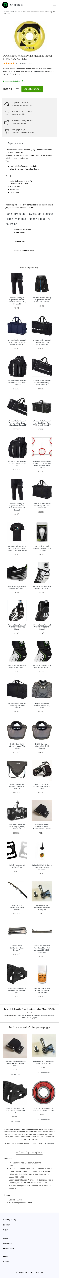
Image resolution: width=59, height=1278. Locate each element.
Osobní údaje (8, 1248)
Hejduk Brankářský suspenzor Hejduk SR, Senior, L (17, 786)
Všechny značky (9, 1220)
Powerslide (39, 71)
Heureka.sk (18, 12)
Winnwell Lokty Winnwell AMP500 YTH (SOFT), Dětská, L (42, 627)
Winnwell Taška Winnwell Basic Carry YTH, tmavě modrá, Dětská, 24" (17, 342)
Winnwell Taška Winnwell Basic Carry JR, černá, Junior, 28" (17, 706)
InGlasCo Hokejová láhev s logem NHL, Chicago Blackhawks (42, 867)
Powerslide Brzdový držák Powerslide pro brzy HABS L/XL (17, 990)
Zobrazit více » (15, 74)
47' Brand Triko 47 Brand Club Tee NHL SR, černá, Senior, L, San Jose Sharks (17, 548)
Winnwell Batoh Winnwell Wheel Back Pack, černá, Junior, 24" (17, 382)
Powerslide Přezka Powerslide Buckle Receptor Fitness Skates (42, 827)
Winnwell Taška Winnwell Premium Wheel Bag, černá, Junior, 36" (42, 382)
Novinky (6, 1225)
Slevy (5, 1230)
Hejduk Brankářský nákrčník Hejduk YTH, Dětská (17, 746)
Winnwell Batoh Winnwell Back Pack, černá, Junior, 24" (17, 463)
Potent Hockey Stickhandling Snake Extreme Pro (17, 948)
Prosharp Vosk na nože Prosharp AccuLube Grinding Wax (42, 990)
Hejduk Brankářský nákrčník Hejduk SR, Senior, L (42, 746)
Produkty (11, 12)
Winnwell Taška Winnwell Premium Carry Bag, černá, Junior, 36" (42, 342)
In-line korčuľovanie (33, 1015)
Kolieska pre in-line (47, 1015)
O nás (5, 1257)
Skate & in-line (27, 1018)
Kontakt (6, 1262)
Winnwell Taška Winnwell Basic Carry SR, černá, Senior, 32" (42, 506)
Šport (35, 1018)
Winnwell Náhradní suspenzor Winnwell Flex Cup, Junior (42, 548)
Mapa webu (8, 1243)
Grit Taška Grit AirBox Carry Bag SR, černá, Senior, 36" (17, 827)
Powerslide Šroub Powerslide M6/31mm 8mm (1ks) (42, 907)
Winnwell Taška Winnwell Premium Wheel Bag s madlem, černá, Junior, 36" (17, 423)
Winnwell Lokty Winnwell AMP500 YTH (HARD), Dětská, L (17, 627)
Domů (6, 12)
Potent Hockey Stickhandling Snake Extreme (17, 907)
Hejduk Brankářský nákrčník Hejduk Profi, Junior (42, 706)
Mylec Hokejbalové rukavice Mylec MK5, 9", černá (41, 786)
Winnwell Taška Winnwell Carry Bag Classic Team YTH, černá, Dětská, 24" (42, 423)
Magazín (6, 1238)
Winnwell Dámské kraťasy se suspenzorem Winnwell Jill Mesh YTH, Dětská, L (42, 300)
